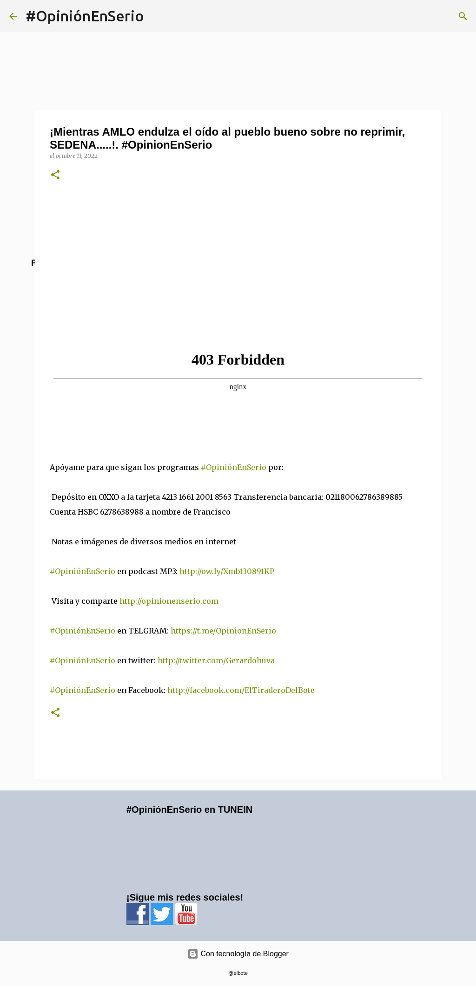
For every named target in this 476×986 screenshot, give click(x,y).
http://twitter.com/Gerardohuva (221, 660)
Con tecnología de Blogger (238, 954)
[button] (55, 175)
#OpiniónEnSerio (85, 15)
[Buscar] (463, 16)
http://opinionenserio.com (173, 601)
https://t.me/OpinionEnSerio (228, 630)
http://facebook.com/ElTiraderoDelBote (241, 690)
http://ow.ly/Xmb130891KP (231, 571)
